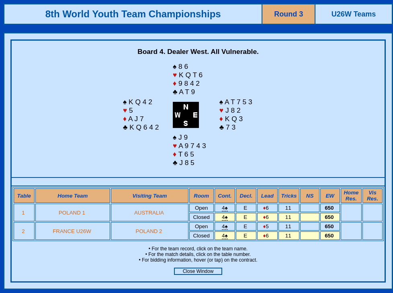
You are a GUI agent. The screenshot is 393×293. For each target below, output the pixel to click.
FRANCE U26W (72, 231)
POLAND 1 (72, 213)
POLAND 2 (149, 231)
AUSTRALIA (149, 213)
